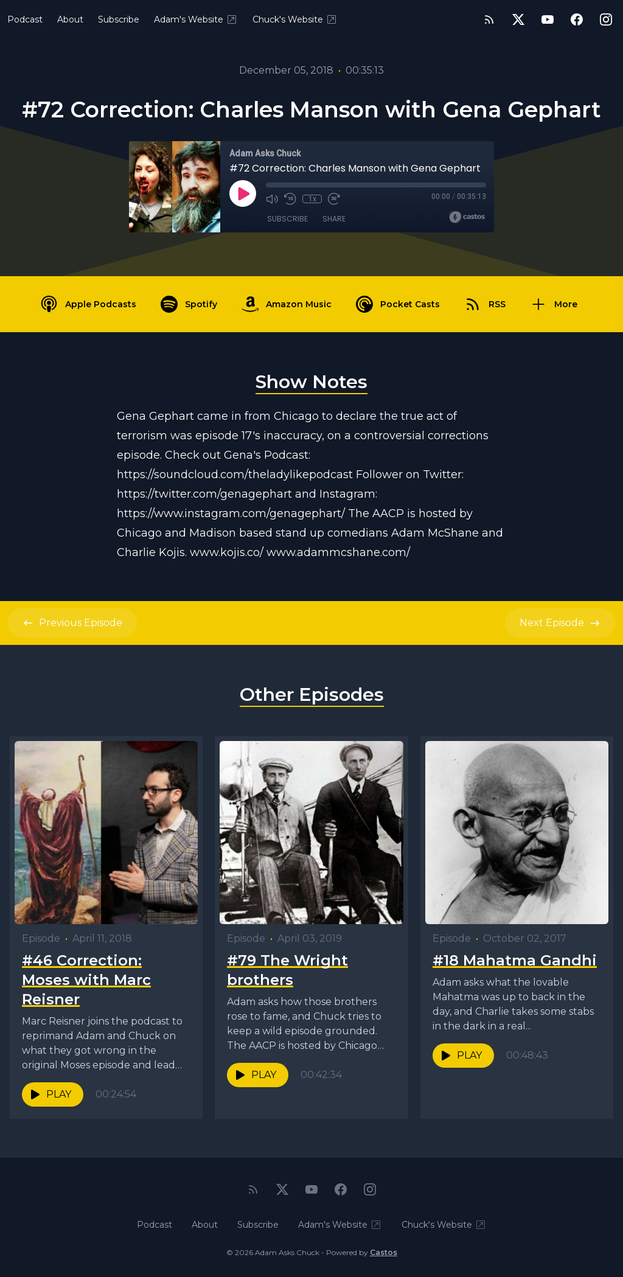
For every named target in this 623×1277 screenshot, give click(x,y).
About (70, 19)
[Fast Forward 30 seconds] (334, 199)
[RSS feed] (489, 19)
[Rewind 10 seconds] (290, 199)
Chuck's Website (295, 19)
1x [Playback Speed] (312, 199)
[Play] (242, 193)
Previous (72, 623)
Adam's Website (196, 19)
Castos (383, 1252)
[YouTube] (547, 19)
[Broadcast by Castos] (467, 217)
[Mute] (272, 198)
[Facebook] (577, 19)
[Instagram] (606, 19)
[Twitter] (518, 19)
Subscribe (118, 19)
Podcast (25, 19)
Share (334, 219)
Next (560, 623)
